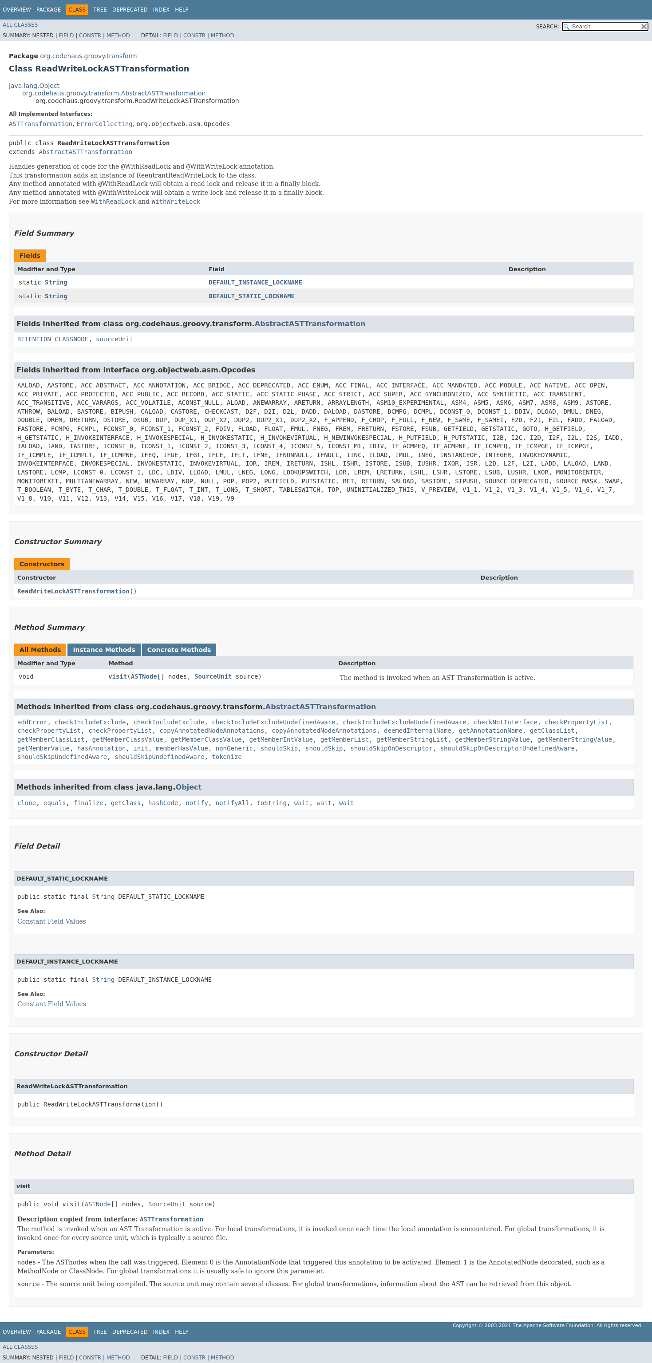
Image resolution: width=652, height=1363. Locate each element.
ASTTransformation (40, 123)
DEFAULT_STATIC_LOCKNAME (252, 296)
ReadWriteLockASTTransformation (73, 591)
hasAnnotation (101, 748)
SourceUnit (213, 676)
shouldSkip (279, 748)
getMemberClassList (51, 739)
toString (272, 802)
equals (54, 802)
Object (189, 787)
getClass (126, 802)
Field (66, 35)
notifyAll (232, 802)
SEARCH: (548, 27)
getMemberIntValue (281, 739)
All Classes (20, 25)
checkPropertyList (577, 722)
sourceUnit (114, 339)
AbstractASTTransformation (85, 151)
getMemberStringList (411, 739)
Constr (90, 35)
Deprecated (130, 10)
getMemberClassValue (127, 739)
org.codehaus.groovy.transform (88, 55)
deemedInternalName (417, 730)
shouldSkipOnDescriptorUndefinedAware (507, 748)
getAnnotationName (490, 730)
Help (182, 10)
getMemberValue (43, 748)
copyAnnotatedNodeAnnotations (211, 730)
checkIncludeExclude (90, 722)
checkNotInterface (505, 722)
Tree (100, 10)
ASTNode (144, 676)
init (140, 748)
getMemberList (344, 739)
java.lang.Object (34, 85)
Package (48, 10)
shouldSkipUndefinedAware (62, 756)
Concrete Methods (179, 649)
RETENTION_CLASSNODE (52, 339)
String (56, 282)
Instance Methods (104, 649)
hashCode (163, 802)
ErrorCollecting (104, 123)
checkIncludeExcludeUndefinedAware (273, 722)
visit (117, 676)
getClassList (552, 730)
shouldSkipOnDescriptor (391, 748)
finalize (88, 802)
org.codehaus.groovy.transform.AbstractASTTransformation (113, 93)
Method (118, 35)
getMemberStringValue (492, 739)
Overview (17, 10)
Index (161, 10)
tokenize (226, 756)
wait (301, 802)
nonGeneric (234, 748)
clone (26, 802)
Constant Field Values (51, 921)
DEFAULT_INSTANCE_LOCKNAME (255, 282)
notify (197, 802)
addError (32, 722)
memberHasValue (182, 748)
